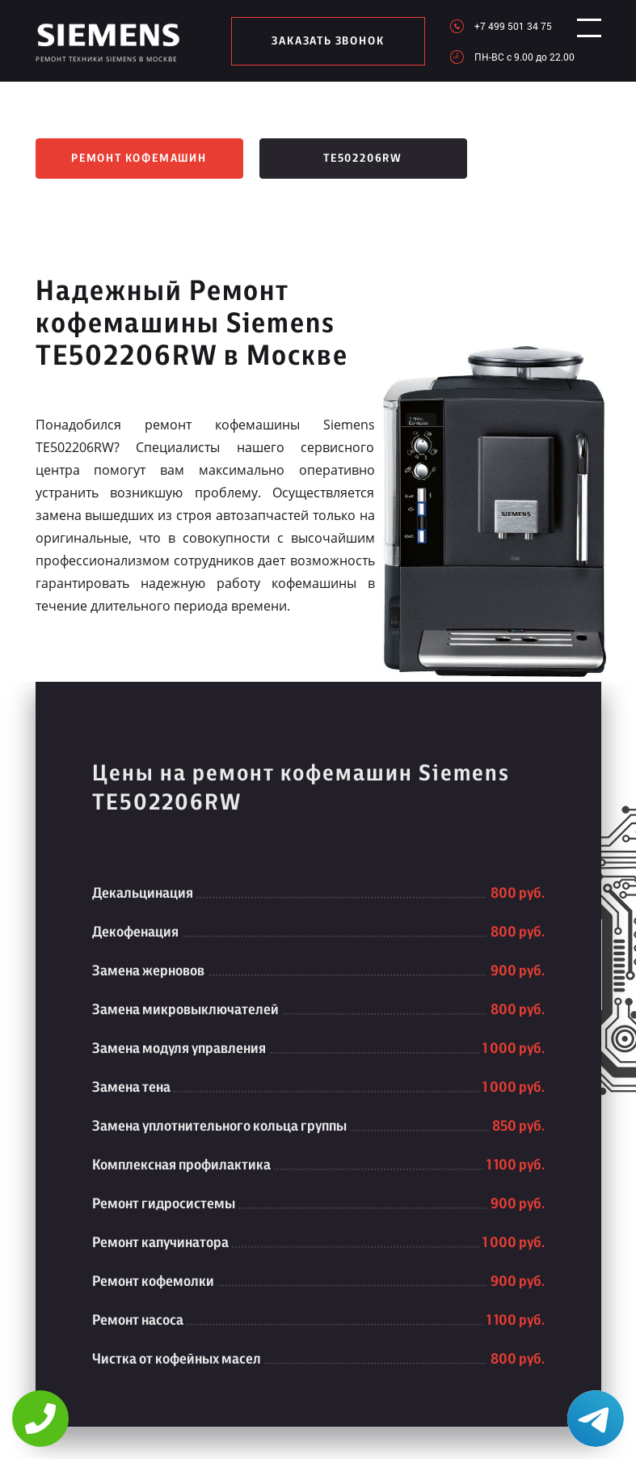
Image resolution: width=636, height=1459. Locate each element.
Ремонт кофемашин (139, 158)
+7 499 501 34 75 (499, 25)
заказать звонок (321, 41)
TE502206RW (362, 158)
